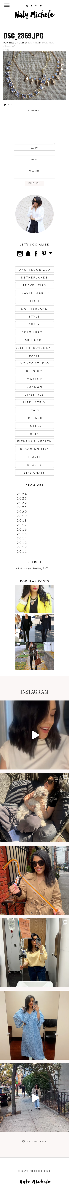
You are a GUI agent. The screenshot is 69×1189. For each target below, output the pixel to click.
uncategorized (34, 269)
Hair (34, 433)
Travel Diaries (34, 293)
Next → (7, 49)
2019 (22, 516)
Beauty (34, 464)
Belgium (34, 371)
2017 (22, 525)
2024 (22, 494)
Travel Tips (34, 285)
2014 (22, 538)
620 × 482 (33, 42)
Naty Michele (34, 16)
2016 (22, 529)
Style (34, 316)
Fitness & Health (34, 441)
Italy (34, 410)
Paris (34, 355)
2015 (22, 534)
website (34, 171)
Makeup (34, 378)
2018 (22, 520)
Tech (34, 300)
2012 (22, 547)
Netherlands (34, 277)
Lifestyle (34, 394)
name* (34, 148)
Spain (34, 324)
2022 (22, 503)
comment (34, 110)
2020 (22, 512)
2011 (22, 551)
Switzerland (34, 308)
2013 (22, 543)
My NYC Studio (34, 363)
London (34, 386)
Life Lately (34, 402)
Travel (34, 457)
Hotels (34, 425)
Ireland (34, 418)
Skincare (34, 339)
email (34, 159)
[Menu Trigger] (7, 5)
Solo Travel (34, 332)
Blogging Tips (34, 449)
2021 (22, 507)
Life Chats (34, 472)
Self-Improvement (35, 347)
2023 (22, 498)
